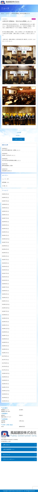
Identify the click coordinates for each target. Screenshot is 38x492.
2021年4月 (4, 276)
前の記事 (18, 132)
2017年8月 (4, 356)
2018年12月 (5, 328)
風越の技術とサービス (6, 416)
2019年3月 (4, 321)
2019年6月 (4, 314)
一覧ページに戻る (18, 139)
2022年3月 (4, 270)
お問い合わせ (6, 444)
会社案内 (21, 409)
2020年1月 (4, 301)
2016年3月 (4, 383)
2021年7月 (4, 273)
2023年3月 (4, 252)
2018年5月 (4, 342)
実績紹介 (21, 415)
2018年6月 (4, 338)
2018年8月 (4, 332)
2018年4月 (4, 345)
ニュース (4, 179)
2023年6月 (4, 245)
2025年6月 (4, 204)
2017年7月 (4, 359)
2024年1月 (4, 235)
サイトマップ (6, 454)
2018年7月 (4, 335)
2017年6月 (4, 363)
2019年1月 (4, 325)
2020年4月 (4, 294)
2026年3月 (4, 197)
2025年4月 (4, 207)
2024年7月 (4, 218)
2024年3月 (4, 228)
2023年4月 (4, 249)
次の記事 (18, 135)
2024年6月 (4, 221)
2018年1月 (4, 352)
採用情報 (4, 182)
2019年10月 (5, 307)
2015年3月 (4, 401)
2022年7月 (4, 259)
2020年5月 (4, 290)
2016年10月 (5, 373)
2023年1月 (4, 256)
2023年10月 (5, 239)
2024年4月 (4, 225)
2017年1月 (4, 370)
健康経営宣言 (22, 426)
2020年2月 (4, 297)
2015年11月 (5, 390)
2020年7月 (4, 287)
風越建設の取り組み (5, 411)
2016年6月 (4, 380)
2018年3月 (4, 349)
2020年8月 (4, 283)
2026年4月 (4, 194)
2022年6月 (4, 263)
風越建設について (5, 409)
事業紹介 (3, 415)
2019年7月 (4, 311)
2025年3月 (4, 211)
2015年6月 (4, 397)
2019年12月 (5, 304)
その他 (3, 185)
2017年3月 (4, 366)
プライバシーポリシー (8, 459)
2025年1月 (4, 214)
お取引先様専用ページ (8, 449)
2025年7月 (4, 201)
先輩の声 (3, 422)
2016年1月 (4, 387)
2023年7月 (4, 242)
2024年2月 (4, 232)
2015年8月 (4, 394)
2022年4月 (4, 266)
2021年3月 (4, 280)
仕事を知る (21, 420)
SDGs (2, 426)
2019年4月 (4, 318)
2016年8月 (4, 376)
